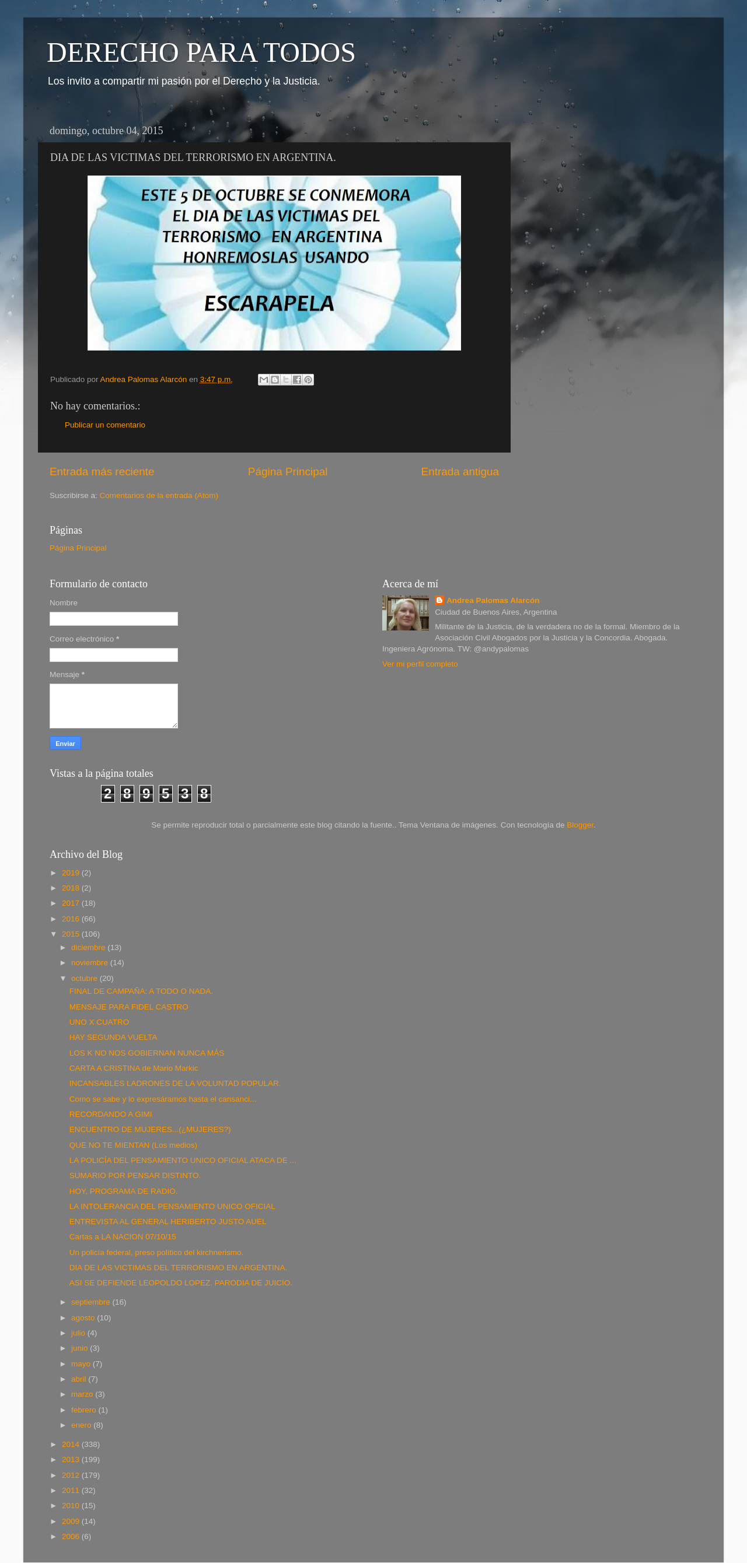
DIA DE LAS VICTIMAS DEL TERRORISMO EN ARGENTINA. (178, 1267)
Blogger (580, 825)
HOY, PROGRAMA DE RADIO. (123, 1191)
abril (79, 1379)
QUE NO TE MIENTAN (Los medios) (133, 1145)
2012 (72, 1475)
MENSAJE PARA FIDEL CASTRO (129, 1007)
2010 (72, 1505)
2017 (72, 903)
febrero (85, 1410)
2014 (72, 1444)
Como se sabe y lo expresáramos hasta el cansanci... (162, 1099)
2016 (72, 918)
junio (80, 1348)
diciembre (89, 947)
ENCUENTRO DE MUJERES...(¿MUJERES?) (150, 1129)
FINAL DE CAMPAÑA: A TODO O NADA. (141, 991)
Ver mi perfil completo (420, 664)
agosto (84, 1317)
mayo (82, 1363)
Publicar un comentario (105, 424)
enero (82, 1425)
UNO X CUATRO (99, 1022)
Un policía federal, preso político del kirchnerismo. (156, 1252)
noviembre (90, 962)
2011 (72, 1490)
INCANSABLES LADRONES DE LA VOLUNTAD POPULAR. (175, 1083)
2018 (72, 888)
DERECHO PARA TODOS (201, 52)
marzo (83, 1394)
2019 (72, 872)
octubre (85, 978)
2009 (72, 1521)
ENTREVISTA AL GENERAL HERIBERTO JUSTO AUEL (168, 1221)
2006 (72, 1536)
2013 (72, 1459)
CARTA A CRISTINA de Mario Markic (133, 1068)
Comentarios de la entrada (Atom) (159, 495)
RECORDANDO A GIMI (110, 1114)
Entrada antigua (460, 471)
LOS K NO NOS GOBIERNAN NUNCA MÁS (147, 1053)
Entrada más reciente (102, 471)
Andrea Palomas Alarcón (492, 600)
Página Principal (288, 471)
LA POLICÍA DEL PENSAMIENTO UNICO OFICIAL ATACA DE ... (182, 1160)
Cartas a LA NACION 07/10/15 (122, 1236)
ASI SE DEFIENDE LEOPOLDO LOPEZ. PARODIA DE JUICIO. (180, 1282)
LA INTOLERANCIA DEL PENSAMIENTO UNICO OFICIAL (172, 1206)
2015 (72, 934)
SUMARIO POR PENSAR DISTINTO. (135, 1175)
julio (79, 1333)
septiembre (92, 1302)
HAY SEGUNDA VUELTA (113, 1037)
